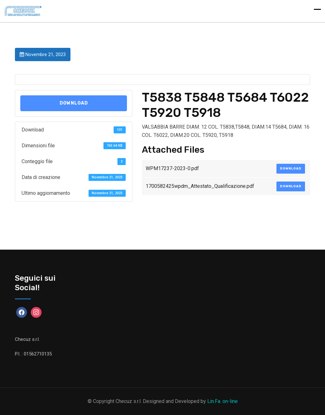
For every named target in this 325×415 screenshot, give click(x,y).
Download (74, 103)
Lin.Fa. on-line (222, 401)
